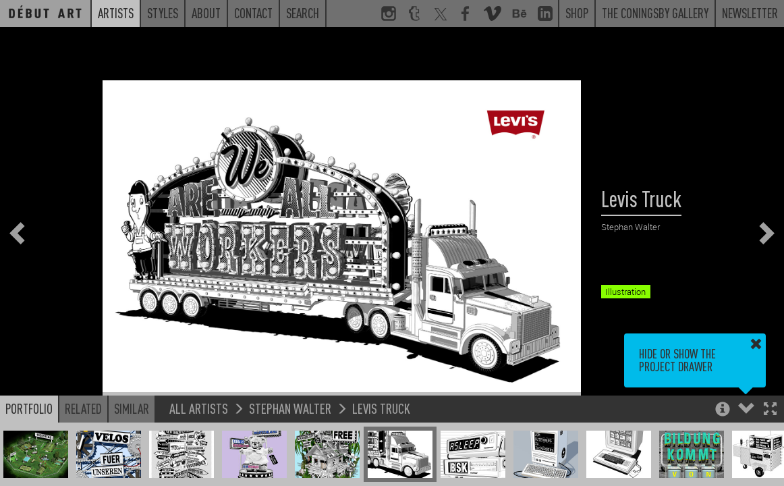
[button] (770, 410)
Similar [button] (131, 408)
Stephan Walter (290, 408)
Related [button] (83, 408)
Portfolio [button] (29, 408)
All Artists (198, 408)
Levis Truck (381, 408)
